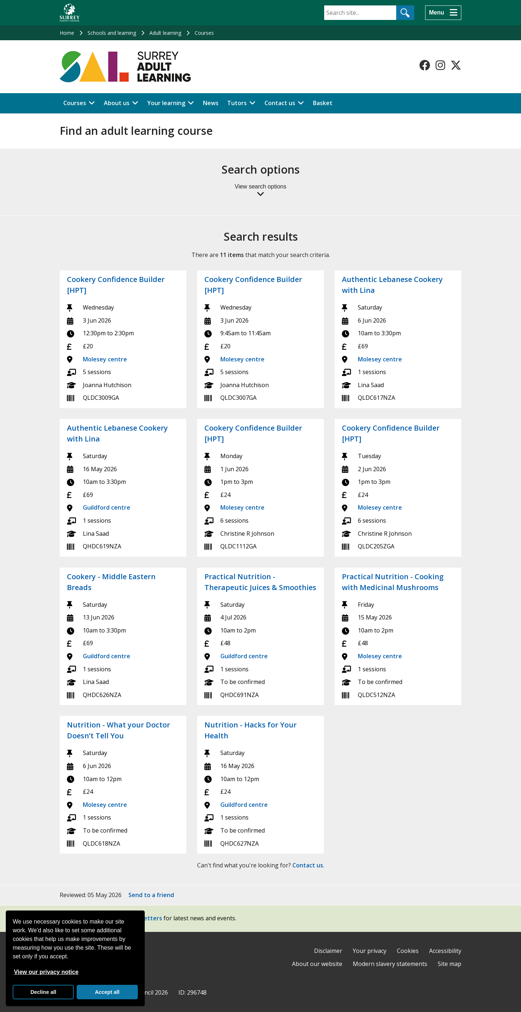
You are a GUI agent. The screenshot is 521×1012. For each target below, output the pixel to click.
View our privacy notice (46, 972)
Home (67, 32)
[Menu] (443, 12)
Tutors (237, 103)
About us (117, 103)
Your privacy (369, 951)
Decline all (43, 992)
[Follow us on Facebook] (424, 65)
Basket (322, 103)
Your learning (166, 103)
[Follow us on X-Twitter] (455, 65)
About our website (317, 964)
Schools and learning (112, 32)
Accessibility (445, 951)
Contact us (279, 103)
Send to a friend (151, 895)
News (211, 103)
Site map (449, 964)
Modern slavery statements (390, 964)
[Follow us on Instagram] (440, 65)
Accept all (107, 992)
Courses (204, 32)
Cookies (408, 951)
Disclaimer (328, 951)
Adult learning (165, 32)
